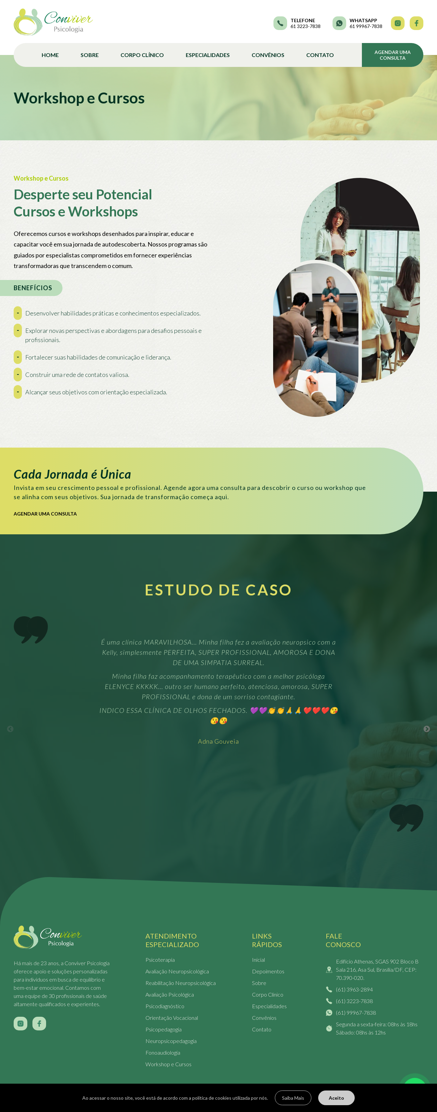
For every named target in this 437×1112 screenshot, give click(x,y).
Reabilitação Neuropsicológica (180, 983)
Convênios (268, 55)
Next (427, 729)
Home (50, 55)
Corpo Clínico (142, 55)
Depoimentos (268, 971)
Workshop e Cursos (168, 1064)
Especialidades (208, 55)
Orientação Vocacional (171, 1017)
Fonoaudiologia (162, 1052)
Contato (320, 55)
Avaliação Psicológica (169, 994)
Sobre (90, 55)
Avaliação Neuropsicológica (177, 971)
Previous (10, 729)
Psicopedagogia (163, 1029)
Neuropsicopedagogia (171, 1041)
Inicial (258, 959)
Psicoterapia (160, 959)
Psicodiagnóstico (164, 1006)
